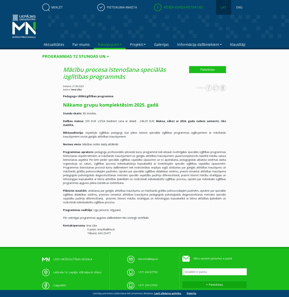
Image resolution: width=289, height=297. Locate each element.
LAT (223, 7)
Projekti (136, 44)
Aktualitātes (54, 44)
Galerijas (161, 44)
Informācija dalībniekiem (198, 44)
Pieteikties (207, 70)
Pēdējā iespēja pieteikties (183, 7)
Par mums (81, 44)
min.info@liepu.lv (148, 259)
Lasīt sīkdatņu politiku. (168, 293)
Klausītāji (237, 44)
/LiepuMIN (59, 285)
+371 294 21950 (147, 285)
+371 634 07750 (147, 272)
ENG (239, 7)
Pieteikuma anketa (122, 7)
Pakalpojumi (108, 44)
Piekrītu (191, 293)
